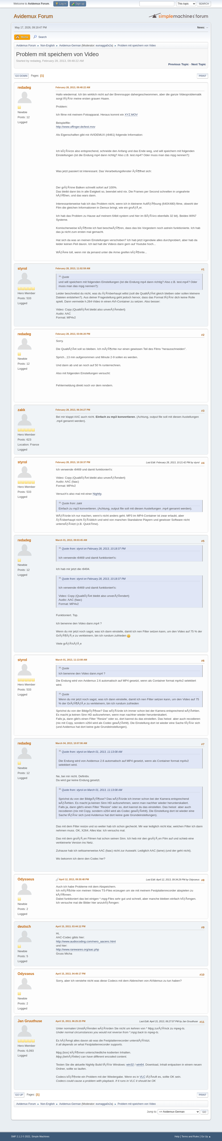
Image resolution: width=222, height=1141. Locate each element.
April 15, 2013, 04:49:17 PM (70, 973)
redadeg (24, 87)
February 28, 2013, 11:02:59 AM (73, 268)
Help (177, 1136)
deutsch (24, 926)
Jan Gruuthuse (30, 1021)
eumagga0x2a (104, 45)
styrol (22, 268)
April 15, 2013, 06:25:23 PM (70, 1021)
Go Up (19, 1095)
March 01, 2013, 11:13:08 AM (71, 659)
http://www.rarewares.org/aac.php (77, 949)
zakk (21, 410)
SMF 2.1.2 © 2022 (20, 1136)
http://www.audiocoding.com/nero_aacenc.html (86, 941)
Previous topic (178, 64)
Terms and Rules (190, 1136)
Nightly (97, 493)
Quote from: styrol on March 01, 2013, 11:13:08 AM (92, 751)
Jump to (151, 1111)
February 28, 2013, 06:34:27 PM (73, 409)
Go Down (21, 76)
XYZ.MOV (131, 114)
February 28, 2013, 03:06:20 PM (73, 334)
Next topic (198, 64)
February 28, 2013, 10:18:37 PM (73, 462)
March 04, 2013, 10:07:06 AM (71, 743)
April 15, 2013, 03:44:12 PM (70, 926)
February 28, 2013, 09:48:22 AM (73, 87)
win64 (140, 1064)
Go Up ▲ (206, 1136)
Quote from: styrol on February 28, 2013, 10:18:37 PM (94, 548)
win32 (130, 1064)
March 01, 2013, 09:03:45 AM (71, 540)
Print (202, 76)
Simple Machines (40, 1136)
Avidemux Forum (33, 16)
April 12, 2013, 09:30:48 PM (74, 879)
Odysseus (26, 879)
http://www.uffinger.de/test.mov (75, 126)
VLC (142, 1076)
